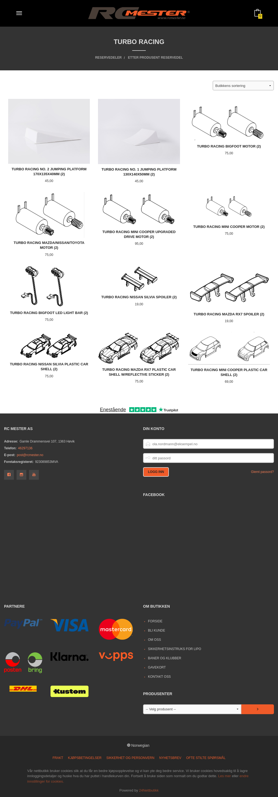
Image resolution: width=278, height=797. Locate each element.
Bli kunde (156, 630)
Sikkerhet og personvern (130, 758)
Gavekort (157, 667)
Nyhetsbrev (170, 758)
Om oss (154, 640)
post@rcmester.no (30, 455)
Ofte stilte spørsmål (206, 758)
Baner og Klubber (164, 658)
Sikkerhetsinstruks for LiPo (174, 649)
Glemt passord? (262, 472)
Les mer (224, 776)
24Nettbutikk (149, 790)
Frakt (57, 758)
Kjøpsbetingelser (85, 758)
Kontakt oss (159, 677)
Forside (155, 621)
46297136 (25, 448)
